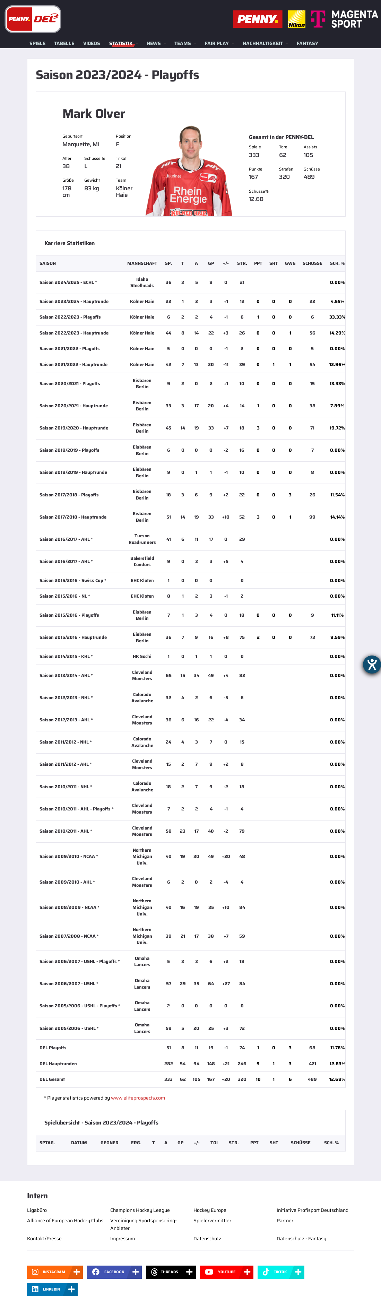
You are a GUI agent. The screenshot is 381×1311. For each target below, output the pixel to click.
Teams (182, 43)
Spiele (37, 43)
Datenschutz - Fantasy (301, 1238)
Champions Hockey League (140, 1210)
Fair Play (217, 43)
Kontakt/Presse (44, 1238)
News (154, 43)
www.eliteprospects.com (138, 1098)
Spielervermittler (212, 1220)
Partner (285, 1220)
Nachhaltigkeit (263, 43)
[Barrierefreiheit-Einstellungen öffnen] (372, 665)
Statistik (121, 43)
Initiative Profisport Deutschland (312, 1210)
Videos (91, 43)
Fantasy (307, 43)
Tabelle (64, 43)
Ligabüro (37, 1210)
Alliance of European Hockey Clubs (65, 1220)
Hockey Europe (209, 1210)
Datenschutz (207, 1238)
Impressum (122, 1238)
